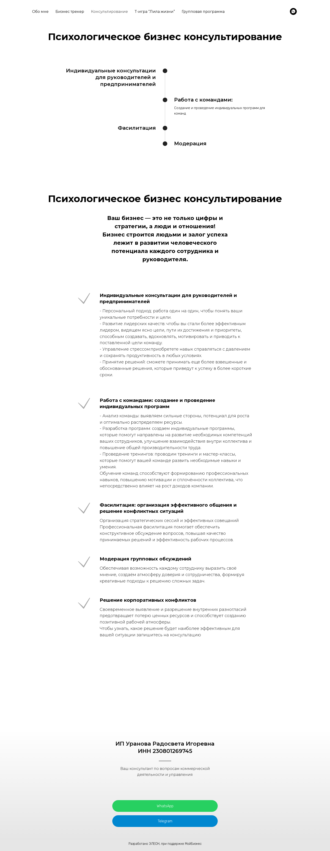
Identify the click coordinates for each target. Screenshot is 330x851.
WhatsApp (165, 806)
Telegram (165, 821)
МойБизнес (193, 844)
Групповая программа (203, 11)
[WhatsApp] (293, 11)
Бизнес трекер (69, 11)
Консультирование (109, 11)
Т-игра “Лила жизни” (155, 11)
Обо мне (40, 11)
